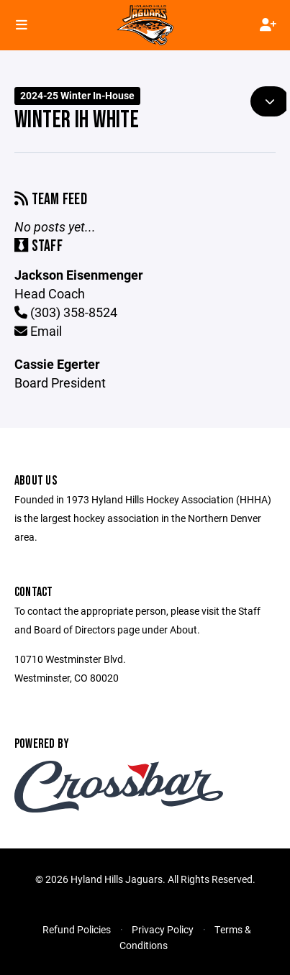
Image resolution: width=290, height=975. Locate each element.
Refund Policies (76, 929)
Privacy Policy (163, 929)
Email (38, 330)
